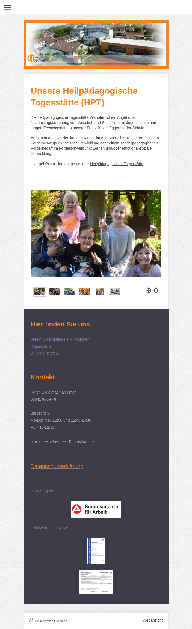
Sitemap (61, 620)
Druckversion (41, 620)
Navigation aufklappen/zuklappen (96, 7)
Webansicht (153, 620)
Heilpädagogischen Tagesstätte (116, 164)
